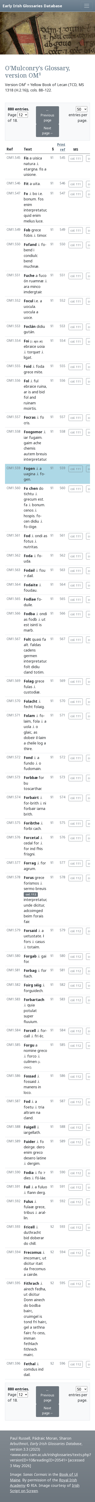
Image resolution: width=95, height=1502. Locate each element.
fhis (39, 848)
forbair (30, 808)
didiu (41, 326)
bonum (30, 198)
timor (41, 235)
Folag (29, 681)
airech (29, 1288)
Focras (30, 417)
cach (37, 828)
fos (40, 198)
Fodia (29, 1172)
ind (32, 848)
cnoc (27, 1067)
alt (26, 644)
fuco (43, 275)
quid (27, 215)
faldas (35, 644)
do (41, 488)
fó (37, 1177)
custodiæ (32, 692)
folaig (39, 706)
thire (28, 748)
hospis (29, 515)
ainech (39, 1299)
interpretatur (35, 209)
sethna (39, 1327)
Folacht (30, 701)
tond (28, 1321)
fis (41, 169)
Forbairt (31, 797)
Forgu (29, 1045)
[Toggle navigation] (87, 6)
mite (38, 371)
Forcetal (31, 837)
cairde (32, 1274)
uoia (41, 346)
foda (40, 366)
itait (39, 1263)
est (40, 499)
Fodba (29, 613)
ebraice (30, 346)
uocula (29, 306)
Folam (29, 715)
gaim (28, 442)
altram (29, 1112)
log (40, 743)
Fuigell (30, 1126)
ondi (38, 535)
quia (31, 1004)
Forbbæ (31, 777)
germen (30, 655)
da (26, 1268)
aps (36, 341)
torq (33, 351)
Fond (28, 757)
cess (40, 1332)
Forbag (30, 970)
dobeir (29, 737)
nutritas (30, 546)
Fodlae (30, 599)
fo (43, 244)
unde (28, 905)
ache (37, 442)
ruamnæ (36, 280)
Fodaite (31, 584)
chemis (29, 448)
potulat (30, 1010)
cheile (31, 743)
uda (27, 561)
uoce (28, 317)
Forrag (30, 862)
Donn (28, 1299)
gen (27, 479)
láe (42, 1177)
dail (30, 575)
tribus (29, 1212)
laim (27, 721)
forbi (28, 828)
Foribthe (31, 823)
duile (28, 604)
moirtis (30, 408)
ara (26, 286)
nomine (30, 1050)
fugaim (35, 437)
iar (26, 437)
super (28, 1015)
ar (25, 391)
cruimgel (31, 1316)
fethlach (31, 1343)
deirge (29, 1146)
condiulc (31, 255)
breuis (41, 453)
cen (27, 521)
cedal (28, 842)
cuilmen (30, 1061)
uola (27, 726)
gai (43, 956)
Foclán (30, 326)
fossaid (30, 1081)
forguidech (33, 990)
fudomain (32, 768)
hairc (42, 1321)
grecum (30, 499)
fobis (28, 235)
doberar (37, 1237)
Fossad (30, 1076)
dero (41, 1146)
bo (35, 193)
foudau (30, 590)
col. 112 (75, 878)
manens (30, 1086)
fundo (29, 763)
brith (34, 803)
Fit (26, 183)
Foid (27, 366)
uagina (29, 473)
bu (26, 783)
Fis (26, 158)
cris (26, 422)
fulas (28, 686)
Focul (28, 300)
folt (27, 666)
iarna (41, 808)
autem (29, 453)
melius (29, 220)
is (29, 391)
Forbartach (34, 999)
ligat (27, 357)
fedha (40, 1288)
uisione (30, 174)
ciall (27, 1035)
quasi (36, 639)
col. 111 (75, 158)
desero (30, 1157)
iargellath (32, 1132)
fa (25, 504)
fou (42, 570)
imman (29, 1338)
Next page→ (47, 130)
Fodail (29, 570)
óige (32, 526)
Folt (27, 639)
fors (27, 941)
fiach (28, 976)
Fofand (30, 244)
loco (27, 1092)
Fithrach (31, 1283)
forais (38, 915)
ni (44, 803)
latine (41, 1157)
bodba (35, 1305)
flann (31, 1192)
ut (44, 619)
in (39, 1086)
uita (36, 183)
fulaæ (29, 1206)
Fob (27, 229)
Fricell (29, 1226)
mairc (28, 1354)
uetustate (32, 935)
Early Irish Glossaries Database (32, 5)
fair (26, 921)
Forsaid (30, 930)
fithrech (30, 1349)
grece (36, 229)
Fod (27, 535)
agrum (29, 868)
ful (36, 380)
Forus (29, 877)
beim (28, 915)
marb (28, 630)
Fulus (28, 1201)
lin (25, 1217)
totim (38, 672)
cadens (30, 650)
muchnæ (31, 266)
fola (36, 721)
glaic (27, 732)
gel (26, 1327)
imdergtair (32, 291)
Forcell (30, 1030)
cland (28, 672)
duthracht (32, 1232)
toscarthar (32, 788)
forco (32, 1056)
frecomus (37, 1268)
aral (41, 1212)
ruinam (30, 402)
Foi (26, 340)
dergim (33, 1163)
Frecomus (32, 1252)
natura (29, 163)
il (37, 737)
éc (41, 1035)
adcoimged (33, 910)
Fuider (29, 1141)
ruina (41, 386)
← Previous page (47, 115)
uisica (37, 158)
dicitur (38, 905)
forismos (31, 883)
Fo (26, 193)
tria (41, 1107)
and (35, 391)
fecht (28, 706)
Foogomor (33, 431)
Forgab (30, 956)
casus (40, 941)
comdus (30, 1369)
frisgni (29, 854)
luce (39, 220)
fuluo (42, 1186)
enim (28, 204)
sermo (29, 888)
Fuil (27, 1186)
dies (27, 1177)
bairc (28, 1310)
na (38, 1112)
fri (36, 1035)
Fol (26, 380)
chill (32, 1243)
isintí (34, 624)
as (45, 535)
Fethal (30, 1363)
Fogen (29, 468)
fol (26, 397)
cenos (28, 510)
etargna (30, 169)
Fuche (29, 275)
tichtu (29, 493)
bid (42, 391)
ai (40, 341)
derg (41, 1192)
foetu (29, 1107)
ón (26, 280)
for (41, 777)
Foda (28, 555)
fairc (27, 1332)
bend (28, 249)
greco (42, 1050)
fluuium (30, 1021)
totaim (33, 946)
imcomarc (32, 1257)
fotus (28, 541)
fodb (32, 619)
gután (29, 331)
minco (35, 286)
